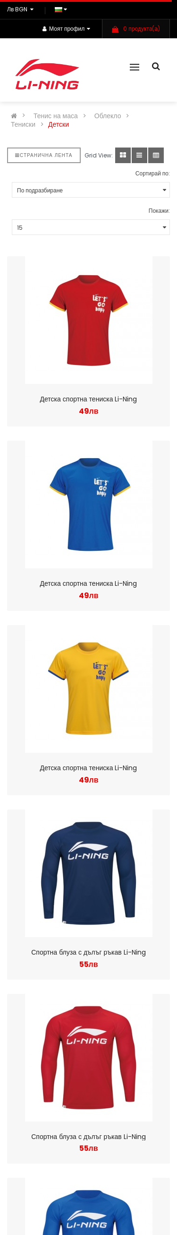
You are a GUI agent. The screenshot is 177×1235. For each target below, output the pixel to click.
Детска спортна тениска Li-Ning (88, 399)
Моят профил (66, 29)
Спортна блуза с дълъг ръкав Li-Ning (88, 952)
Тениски (23, 124)
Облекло (107, 116)
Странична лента (44, 155)
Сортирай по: (152, 173)
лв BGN (21, 9)
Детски (58, 124)
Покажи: (159, 211)
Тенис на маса (56, 116)
